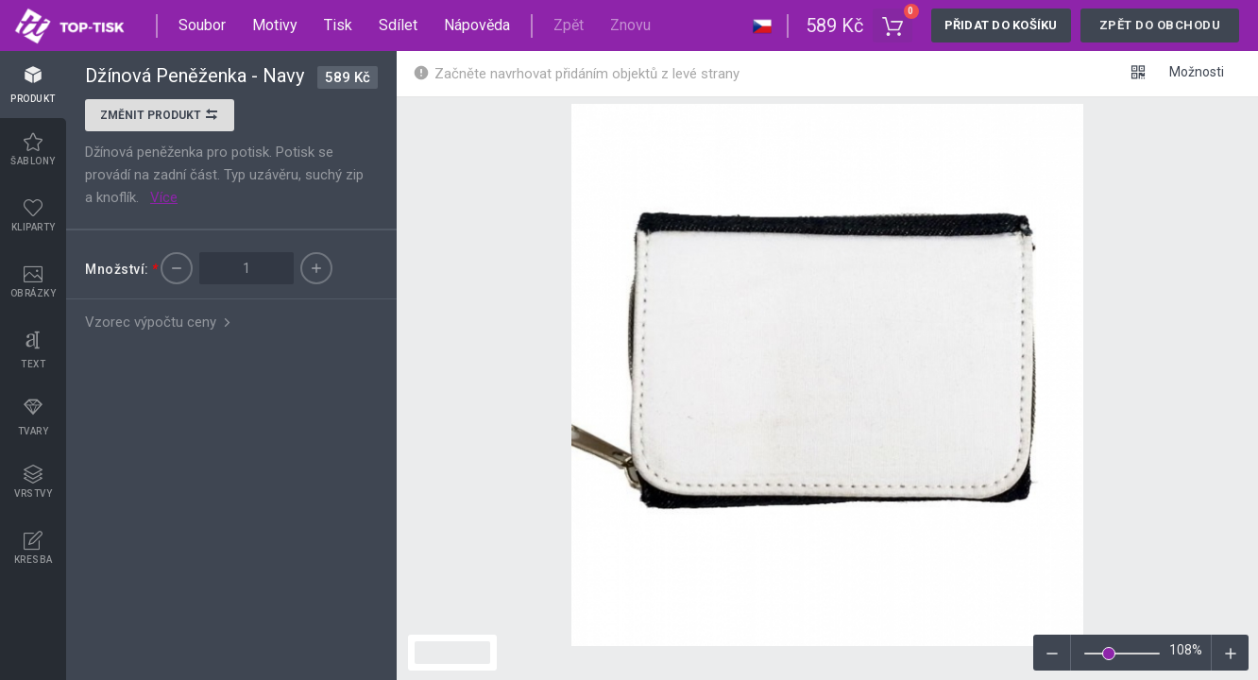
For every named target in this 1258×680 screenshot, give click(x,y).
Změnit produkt (159, 117)
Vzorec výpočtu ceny (159, 322)
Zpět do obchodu (1160, 25)
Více (164, 197)
